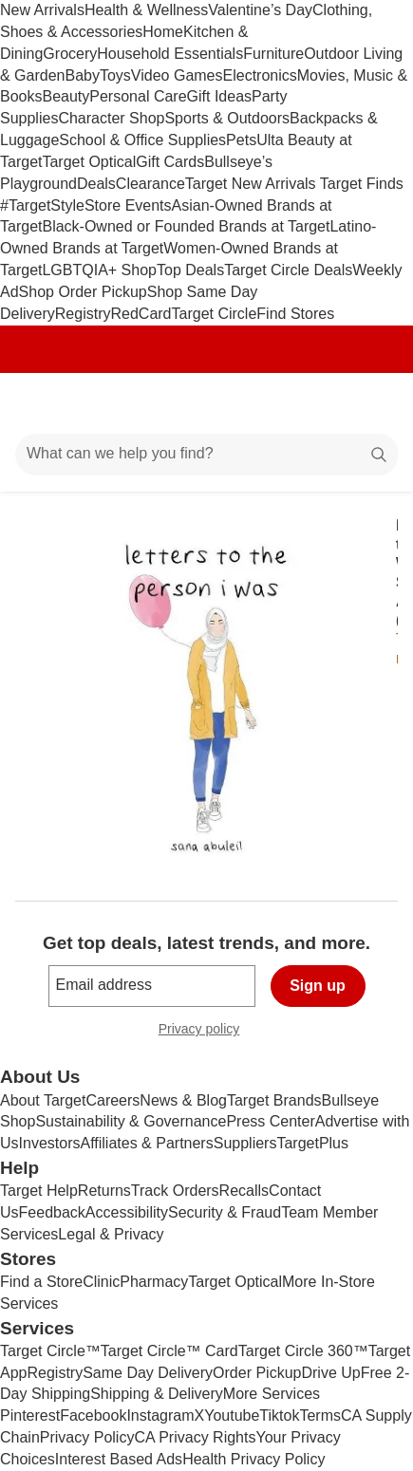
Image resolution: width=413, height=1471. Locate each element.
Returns (104, 1190)
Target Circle (214, 314)
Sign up (318, 986)
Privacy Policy (87, 1437)
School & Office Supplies (142, 140)
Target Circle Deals (288, 270)
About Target (42, 1100)
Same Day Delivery (148, 1373)
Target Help (39, 1190)
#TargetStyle (42, 205)
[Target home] (207, 403)
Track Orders (175, 1190)
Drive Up (330, 1373)
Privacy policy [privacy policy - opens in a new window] (207, 1031)
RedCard (140, 314)
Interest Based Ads (118, 1459)
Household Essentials (170, 54)
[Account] (324, 403)
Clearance (150, 184)
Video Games (177, 75)
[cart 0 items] (373, 403)
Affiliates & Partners (146, 1143)
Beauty (65, 96)
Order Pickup (257, 1373)
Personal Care (137, 96)
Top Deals (190, 270)
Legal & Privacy (110, 1234)
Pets (241, 140)
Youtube (231, 1415)
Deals (96, 184)
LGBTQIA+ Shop (99, 270)
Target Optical (89, 162)
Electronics (260, 75)
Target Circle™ (50, 1351)
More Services (271, 1394)
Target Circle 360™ (303, 1351)
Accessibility (126, 1212)
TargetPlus (312, 1143)
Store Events (128, 205)
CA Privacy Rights (194, 1437)
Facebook (93, 1415)
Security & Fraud (224, 1212)
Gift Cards (170, 162)
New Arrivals (42, 10)
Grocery (70, 54)
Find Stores (295, 314)
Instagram (160, 1415)
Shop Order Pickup (83, 292)
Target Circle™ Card (169, 1351)
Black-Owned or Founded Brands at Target (185, 226)
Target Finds (362, 184)
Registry (83, 314)
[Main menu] (40, 403)
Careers (112, 1100)
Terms (320, 1415)
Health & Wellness (146, 10)
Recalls (244, 1190)
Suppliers (245, 1143)
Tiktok (279, 1415)
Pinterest (30, 1415)
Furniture (273, 54)
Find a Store (41, 1282)
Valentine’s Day (260, 10)
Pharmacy (154, 1282)
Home (162, 32)
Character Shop (111, 118)
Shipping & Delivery (156, 1394)
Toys (115, 75)
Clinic (101, 1282)
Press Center (270, 1121)
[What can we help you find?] (206, 454)
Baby (82, 75)
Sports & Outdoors (227, 118)
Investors (50, 1143)
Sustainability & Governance (130, 1121)
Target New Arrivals (252, 184)
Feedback (52, 1212)
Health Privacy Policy (253, 1459)
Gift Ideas (219, 96)
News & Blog (183, 1100)
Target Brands (274, 1100)
